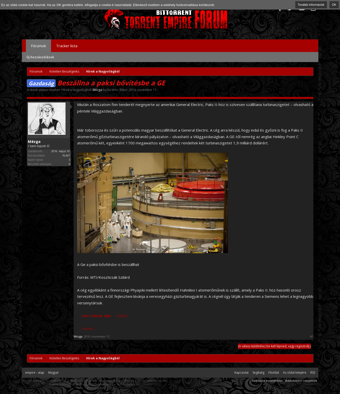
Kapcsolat (241, 372)
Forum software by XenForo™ (60, 380)
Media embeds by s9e (152, 380)
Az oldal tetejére (294, 372)
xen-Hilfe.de (126, 380)
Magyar (53, 372)
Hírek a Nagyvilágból (76, 90)
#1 (311, 336)
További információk (311, 5)
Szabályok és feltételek (267, 380)
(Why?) (122, 315)
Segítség (258, 372)
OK (334, 5)
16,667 (66, 155)
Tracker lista (66, 45)
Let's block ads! (96, 315)
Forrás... (88, 328)
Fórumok (38, 45)
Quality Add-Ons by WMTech (95, 384)
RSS (312, 372)
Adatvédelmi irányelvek (301, 380)
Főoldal (273, 372)
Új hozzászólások (40, 57)
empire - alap (34, 372)
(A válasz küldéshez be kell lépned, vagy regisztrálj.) (274, 346)
